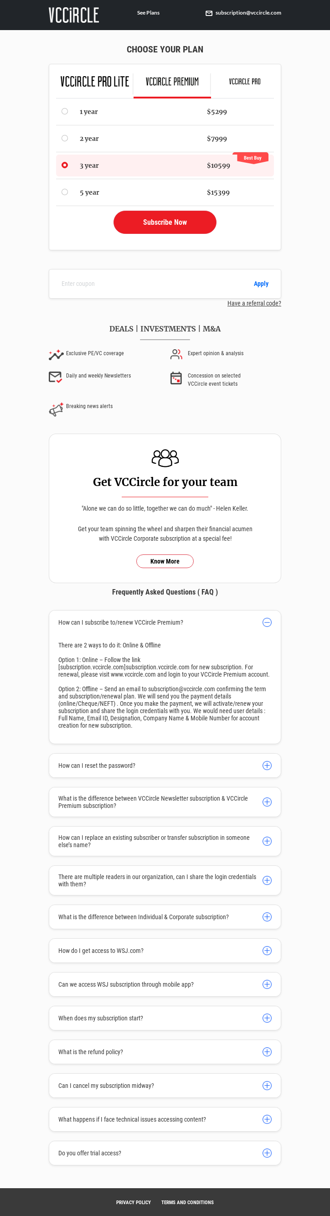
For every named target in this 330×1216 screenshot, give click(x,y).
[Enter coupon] (152, 283)
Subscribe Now (165, 222)
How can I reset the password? (96, 765)
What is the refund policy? (90, 1052)
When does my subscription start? (100, 1018)
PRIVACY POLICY (133, 1203)
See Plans (148, 12)
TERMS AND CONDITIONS (187, 1203)
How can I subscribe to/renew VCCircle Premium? (120, 622)
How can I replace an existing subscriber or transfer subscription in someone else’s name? (154, 841)
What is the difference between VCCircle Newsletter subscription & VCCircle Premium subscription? (153, 802)
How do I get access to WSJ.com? (101, 950)
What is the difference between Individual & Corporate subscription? (143, 917)
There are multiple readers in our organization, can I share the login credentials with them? (157, 880)
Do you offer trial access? (89, 1153)
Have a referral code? (254, 303)
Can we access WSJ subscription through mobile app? (126, 984)
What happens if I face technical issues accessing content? (132, 1119)
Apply (261, 283)
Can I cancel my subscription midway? (106, 1085)
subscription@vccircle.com (243, 12)
